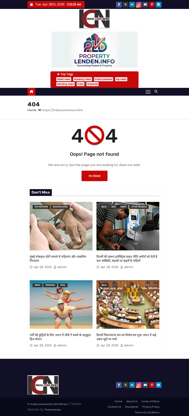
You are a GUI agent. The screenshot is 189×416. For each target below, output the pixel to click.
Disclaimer (132, 407)
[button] (157, 91)
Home (32, 110)
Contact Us (114, 407)
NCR (113, 206)
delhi (104, 206)
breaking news (82, 79)
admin (60, 267)
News (123, 206)
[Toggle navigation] (148, 91)
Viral (63, 285)
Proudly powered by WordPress (48, 404)
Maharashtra (60, 206)
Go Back (94, 176)
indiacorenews (103, 79)
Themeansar (53, 410)
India (80, 84)
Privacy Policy (151, 407)
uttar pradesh (139, 206)
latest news (63, 79)
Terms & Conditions (147, 412)
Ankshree (92, 84)
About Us (132, 401)
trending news (65, 84)
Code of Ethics (150, 401)
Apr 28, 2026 (43, 267)
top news (121, 79)
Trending (50, 285)
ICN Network (41, 206)
